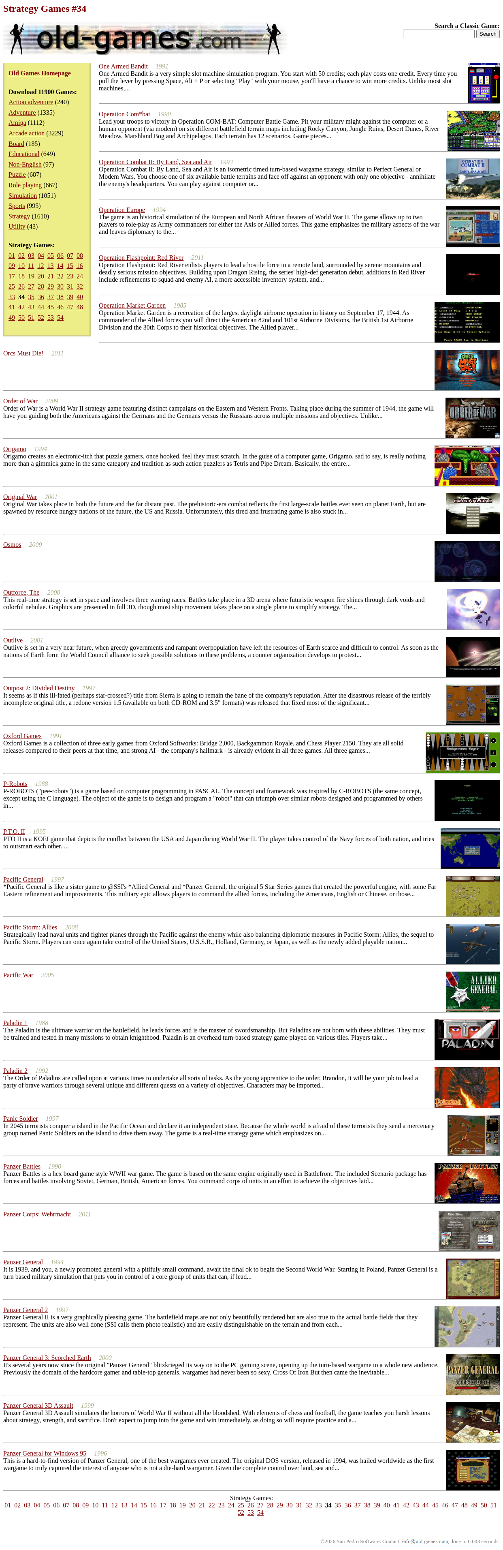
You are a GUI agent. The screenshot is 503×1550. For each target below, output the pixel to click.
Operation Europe (122, 209)
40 (80, 296)
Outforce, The (21, 592)
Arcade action (27, 133)
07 (70, 255)
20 (41, 276)
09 (12, 265)
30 (60, 286)
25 (12, 286)
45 (50, 307)
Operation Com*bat (124, 114)
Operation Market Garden (132, 305)
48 (80, 307)
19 (31, 276)
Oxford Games (22, 735)
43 (31, 307)
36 (41, 296)
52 (41, 317)
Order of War (20, 401)
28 (41, 286)
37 (50, 296)
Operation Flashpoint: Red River (141, 257)
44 (41, 307)
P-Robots (15, 783)
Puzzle (17, 174)
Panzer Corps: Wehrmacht (37, 1214)
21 (50, 276)
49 (12, 317)
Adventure (22, 112)
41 (12, 307)
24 (80, 276)
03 (31, 255)
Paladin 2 (15, 1070)
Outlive (13, 640)
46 (60, 307)
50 (21, 317)
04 (41, 255)
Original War (20, 496)
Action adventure (31, 101)
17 (12, 276)
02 (21, 255)
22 (60, 276)
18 (21, 276)
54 (60, 317)
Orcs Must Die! (23, 353)
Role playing (25, 185)
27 (31, 286)
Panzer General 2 (25, 1309)
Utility (17, 226)
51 (31, 317)
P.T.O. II (14, 831)
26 (21, 286)
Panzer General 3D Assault (38, 1405)
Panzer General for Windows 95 (44, 1453)
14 (60, 265)
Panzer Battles (21, 1166)
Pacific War (18, 975)
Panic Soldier (20, 1118)
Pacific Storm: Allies (30, 927)
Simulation (23, 195)
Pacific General (23, 879)
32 (80, 286)
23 (70, 276)
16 (79, 265)
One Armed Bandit (123, 66)
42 (21, 307)
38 (60, 296)
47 (70, 307)
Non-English (25, 164)
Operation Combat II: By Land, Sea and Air (155, 161)
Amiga (17, 122)
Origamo (14, 448)
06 (60, 255)
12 (40, 265)
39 (70, 296)
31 (70, 286)
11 (31, 265)
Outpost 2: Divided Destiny (39, 688)
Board (16, 143)
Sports (17, 205)
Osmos (12, 544)
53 (50, 317)
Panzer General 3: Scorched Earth (47, 1357)
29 (50, 286)
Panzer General (23, 1262)
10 (21, 265)
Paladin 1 (15, 1022)
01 (12, 255)
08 (80, 255)
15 (69, 265)
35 (31, 296)
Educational (24, 153)
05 (50, 255)
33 (12, 296)
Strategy (19, 216)
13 (50, 265)
